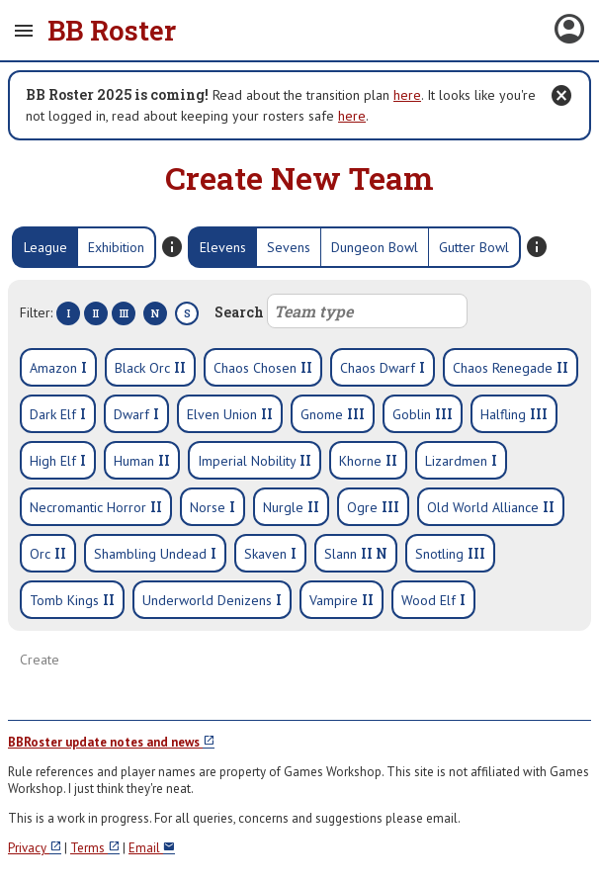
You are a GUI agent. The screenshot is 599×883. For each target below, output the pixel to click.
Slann (355, 553)
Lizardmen (461, 460)
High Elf (58, 460)
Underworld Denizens (212, 599)
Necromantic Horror (96, 506)
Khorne (368, 460)
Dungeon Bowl (374, 247)
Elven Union (230, 413)
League (45, 247)
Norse (212, 506)
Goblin (422, 413)
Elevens (223, 247)
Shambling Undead (155, 553)
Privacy (34, 847)
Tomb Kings (72, 599)
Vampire (341, 599)
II (96, 313)
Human (142, 460)
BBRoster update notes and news (111, 742)
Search (341, 311)
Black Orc (150, 367)
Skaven (270, 553)
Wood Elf (433, 599)
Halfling (514, 413)
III (124, 313)
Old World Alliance (491, 506)
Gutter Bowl (474, 247)
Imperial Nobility (254, 460)
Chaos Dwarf (382, 367)
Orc (48, 553)
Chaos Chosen (263, 367)
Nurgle (291, 506)
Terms (95, 847)
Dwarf (136, 413)
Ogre (373, 506)
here (407, 95)
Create (39, 659)
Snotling (450, 553)
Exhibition (116, 247)
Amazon (58, 367)
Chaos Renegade (510, 367)
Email (151, 847)
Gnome (332, 413)
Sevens (288, 247)
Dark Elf (58, 413)
